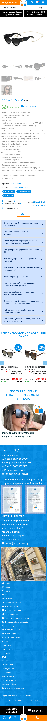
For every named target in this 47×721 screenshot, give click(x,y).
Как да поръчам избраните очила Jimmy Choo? (21, 251)
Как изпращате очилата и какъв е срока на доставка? (22, 268)
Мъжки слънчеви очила (11, 638)
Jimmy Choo (9, 195)
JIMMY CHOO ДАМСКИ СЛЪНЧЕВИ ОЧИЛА (14, 373)
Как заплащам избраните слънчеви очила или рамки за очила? (19, 284)
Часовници (6, 672)
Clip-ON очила (7, 661)
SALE (4, 657)
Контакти (7, 599)
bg (40, 7)
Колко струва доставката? (16, 276)
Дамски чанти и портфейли (13, 688)
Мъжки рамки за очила (10, 626)
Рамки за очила (8, 669)
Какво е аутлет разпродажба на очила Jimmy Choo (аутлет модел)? (21, 242)
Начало (6, 583)
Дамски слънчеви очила (11, 630)
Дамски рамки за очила (11, 634)
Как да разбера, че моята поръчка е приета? (20, 259)
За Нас (6, 587)
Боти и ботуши (8, 692)
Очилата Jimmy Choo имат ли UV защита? (18, 233)
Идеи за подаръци (9, 676)
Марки (6, 591)
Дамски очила (9, 191)
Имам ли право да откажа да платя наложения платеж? (19, 293)
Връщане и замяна (10, 606)
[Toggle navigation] (42, 2)
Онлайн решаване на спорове (15, 622)
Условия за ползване (11, 610)
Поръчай (35, 710)
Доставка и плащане (11, 603)
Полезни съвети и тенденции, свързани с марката (23, 395)
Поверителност (10, 614)
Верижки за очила (9, 680)
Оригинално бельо (9, 684)
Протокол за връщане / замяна (15, 618)
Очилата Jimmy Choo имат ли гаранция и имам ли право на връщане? (21, 302)
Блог (5, 595)
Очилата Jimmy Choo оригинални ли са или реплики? (21, 224)
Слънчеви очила (24, 191)
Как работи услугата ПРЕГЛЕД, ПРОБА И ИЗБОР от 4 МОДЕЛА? (22, 320)
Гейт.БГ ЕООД (34, 700)
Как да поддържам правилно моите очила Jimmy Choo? (19, 311)
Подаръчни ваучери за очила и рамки (16, 696)
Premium (5, 641)
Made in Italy (7, 645)
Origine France (7, 649)
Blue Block (6, 653)
